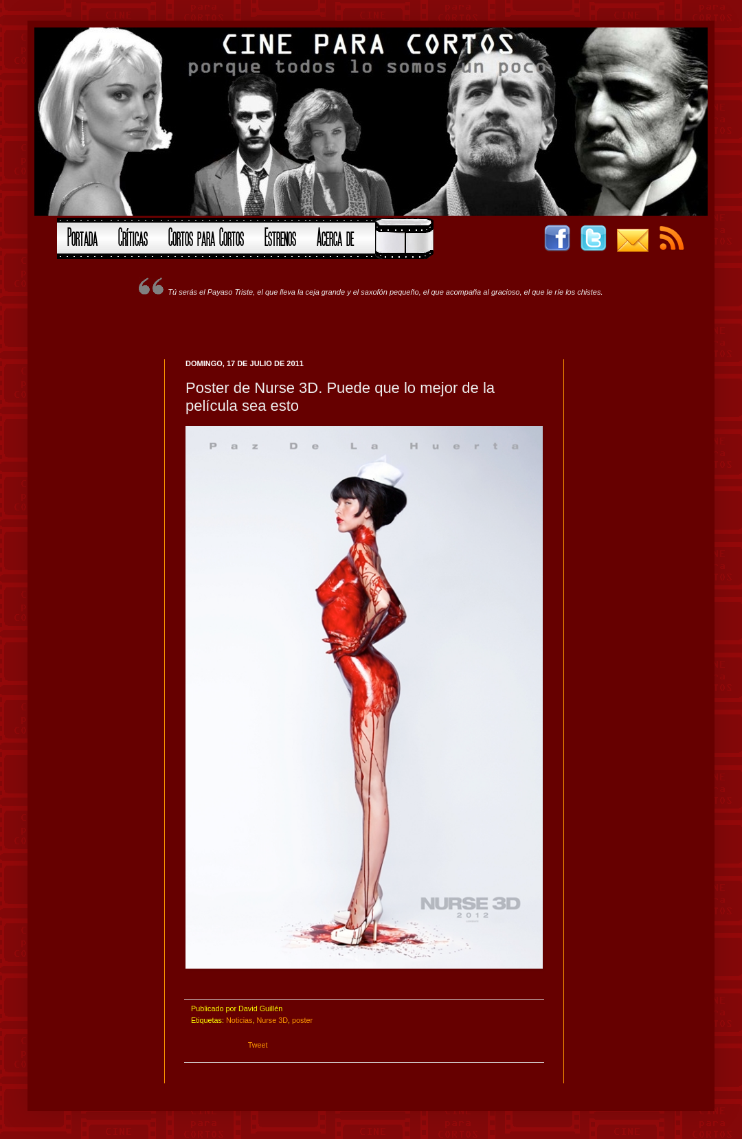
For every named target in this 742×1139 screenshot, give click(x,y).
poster (302, 1020)
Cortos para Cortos (206, 235)
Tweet (258, 1045)
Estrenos (280, 235)
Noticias (239, 1020)
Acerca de (335, 235)
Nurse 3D (272, 1020)
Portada (82, 235)
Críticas (133, 235)
